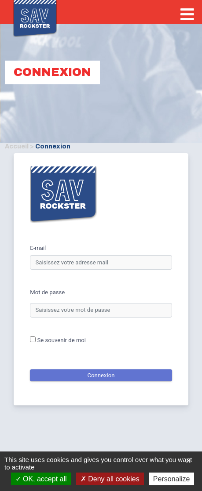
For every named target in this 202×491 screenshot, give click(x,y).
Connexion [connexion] (101, 375)
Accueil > (19, 146)
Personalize (171, 479)
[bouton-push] (187, 15)
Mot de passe (47, 292)
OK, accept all (41, 479)
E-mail (38, 248)
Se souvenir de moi (58, 339)
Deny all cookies (110, 479)
